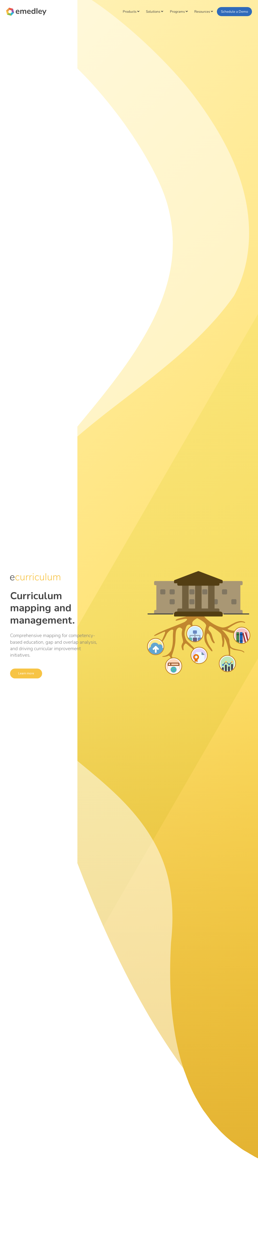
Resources (203, 11)
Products (131, 11)
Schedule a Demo (234, 11)
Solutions (154, 11)
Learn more (27, 673)
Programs (179, 11)
